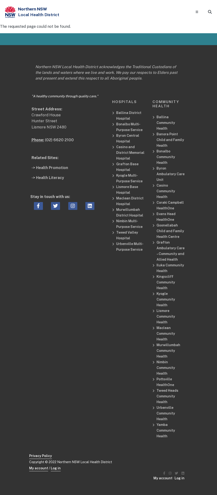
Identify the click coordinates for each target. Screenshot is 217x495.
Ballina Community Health (166, 122)
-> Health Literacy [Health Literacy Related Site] (48, 177)
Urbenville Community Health (166, 413)
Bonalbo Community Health (166, 157)
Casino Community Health (166, 191)
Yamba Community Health (166, 430)
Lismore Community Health (166, 316)
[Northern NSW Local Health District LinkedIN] (182, 473)
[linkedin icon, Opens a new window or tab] (90, 206)
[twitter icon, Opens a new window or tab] (55, 206)
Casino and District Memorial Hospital (130, 152)
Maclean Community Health (166, 333)
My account (38, 468)
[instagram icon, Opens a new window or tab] (73, 206)
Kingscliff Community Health (166, 282)
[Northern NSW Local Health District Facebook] (164, 473)
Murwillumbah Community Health (168, 350)
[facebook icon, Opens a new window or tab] (38, 206)
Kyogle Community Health (166, 299)
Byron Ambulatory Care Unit (171, 174)
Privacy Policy (40, 456)
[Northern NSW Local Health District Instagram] (170, 473)
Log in (56, 468)
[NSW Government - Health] (10, 12)
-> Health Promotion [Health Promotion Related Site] (50, 167)
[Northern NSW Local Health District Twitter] (176, 473)
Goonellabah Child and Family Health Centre (170, 231)
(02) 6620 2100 (59, 140)
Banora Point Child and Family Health (170, 139)
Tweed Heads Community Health (167, 396)
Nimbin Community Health (166, 367)
